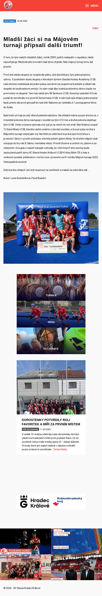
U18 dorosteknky (30, 429)
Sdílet (95, 28)
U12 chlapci (9, 21)
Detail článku (60, 449)
